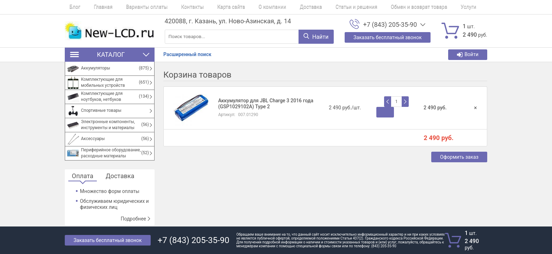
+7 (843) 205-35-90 (390, 25)
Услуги (421, 7)
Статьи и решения (319, 7)
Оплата (82, 176)
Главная (93, 7)
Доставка (278, 7)
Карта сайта (208, 7)
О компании (244, 7)
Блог (70, 7)
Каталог (109, 54)
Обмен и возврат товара (377, 7)
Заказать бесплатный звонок (108, 240)
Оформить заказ (459, 157)
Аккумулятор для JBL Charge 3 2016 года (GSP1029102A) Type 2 (265, 104)
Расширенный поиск (187, 54)
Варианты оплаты (132, 7)
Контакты (173, 7)
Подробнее (136, 219)
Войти (467, 55)
